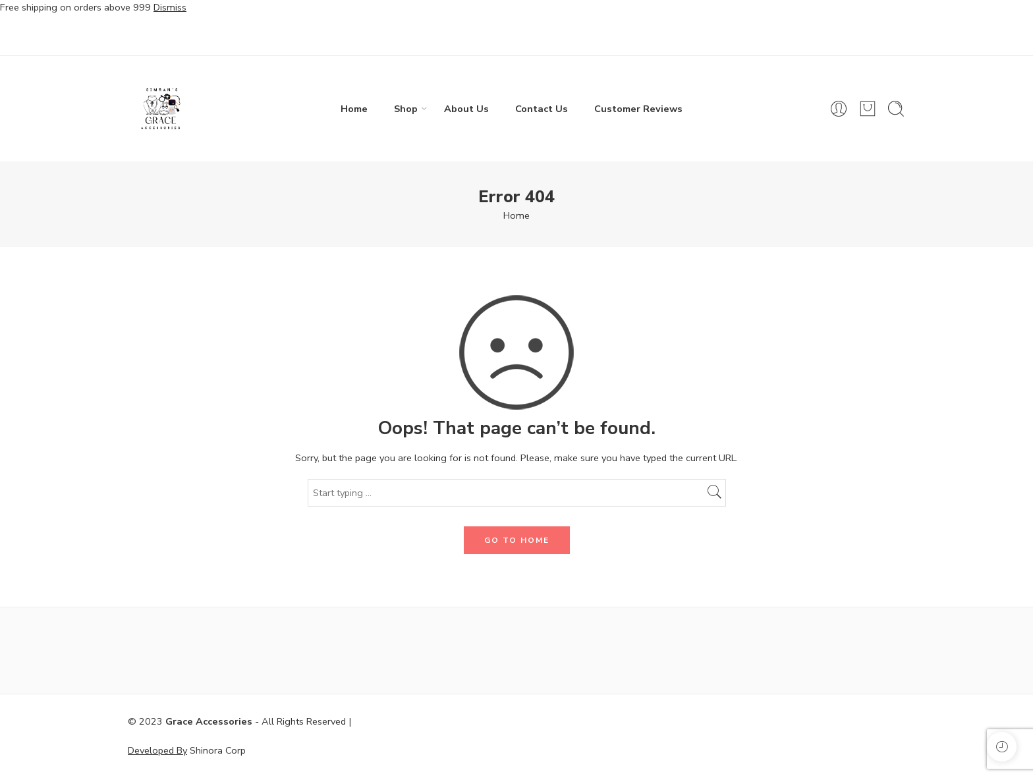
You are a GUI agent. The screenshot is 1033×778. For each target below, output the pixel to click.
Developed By (157, 750)
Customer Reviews (638, 108)
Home (354, 108)
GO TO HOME (516, 540)
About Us (466, 108)
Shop (406, 108)
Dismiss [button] (170, 7)
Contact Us (541, 108)
